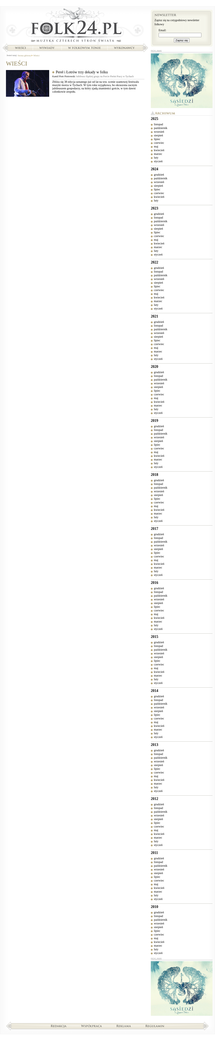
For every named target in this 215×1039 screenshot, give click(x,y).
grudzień (159, 174)
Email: (162, 30)
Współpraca (91, 1025)
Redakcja (59, 1025)
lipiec (157, 139)
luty (156, 157)
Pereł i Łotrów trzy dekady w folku (82, 72)
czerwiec (159, 142)
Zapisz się (181, 40)
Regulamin (154, 1025)
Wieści (20, 48)
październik (160, 128)
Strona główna (75, 26)
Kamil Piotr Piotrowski (63, 76)
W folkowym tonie (84, 48)
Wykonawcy (124, 48)
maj (156, 146)
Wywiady (47, 48)
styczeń (158, 161)
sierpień (158, 135)
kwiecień (159, 150)
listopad (158, 124)
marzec (158, 153)
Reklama (123, 1025)
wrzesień (159, 131)
